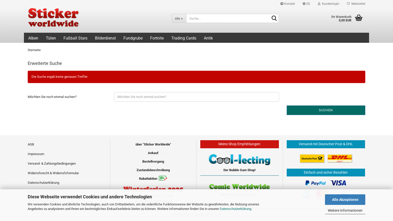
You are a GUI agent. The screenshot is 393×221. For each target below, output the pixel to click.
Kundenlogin (328, 4)
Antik (208, 38)
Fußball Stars (75, 38)
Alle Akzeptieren (345, 200)
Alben (33, 38)
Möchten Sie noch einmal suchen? (52, 97)
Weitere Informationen (345, 210)
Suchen (326, 110)
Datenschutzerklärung (235, 209)
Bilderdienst (105, 38)
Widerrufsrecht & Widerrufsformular (53, 173)
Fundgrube (133, 38)
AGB (31, 144)
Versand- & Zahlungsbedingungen (52, 163)
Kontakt (287, 4)
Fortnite (157, 38)
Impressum (36, 154)
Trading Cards (183, 38)
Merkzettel (356, 4)
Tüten (51, 38)
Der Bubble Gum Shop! (239, 170)
